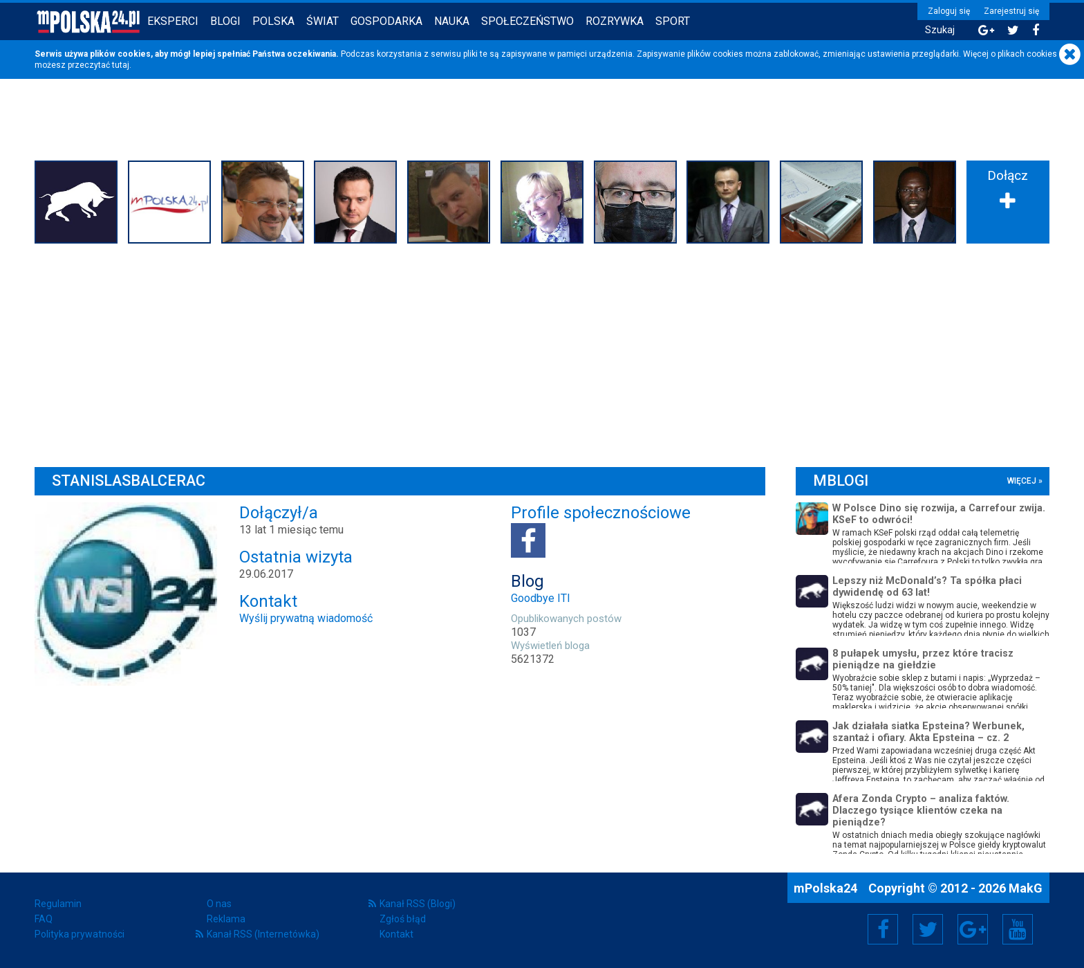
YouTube (1018, 929)
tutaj (120, 65)
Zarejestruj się (1011, 11)
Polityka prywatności (79, 934)
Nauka (451, 21)
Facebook (883, 929)
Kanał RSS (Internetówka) (263, 934)
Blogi (225, 21)
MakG (1026, 888)
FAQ (44, 918)
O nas (219, 903)
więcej (1021, 481)
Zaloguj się (949, 11)
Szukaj (940, 30)
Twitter (927, 929)
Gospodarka (386, 21)
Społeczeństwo (527, 21)
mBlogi (840, 480)
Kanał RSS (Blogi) (418, 903)
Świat (322, 21)
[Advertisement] (542, 352)
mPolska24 (827, 888)
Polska (273, 21)
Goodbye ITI (540, 598)
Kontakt (396, 934)
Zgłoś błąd (403, 918)
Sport (672, 21)
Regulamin (58, 903)
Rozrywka (615, 21)
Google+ (973, 929)
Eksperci (172, 21)
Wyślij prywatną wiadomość (306, 618)
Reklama (226, 918)
